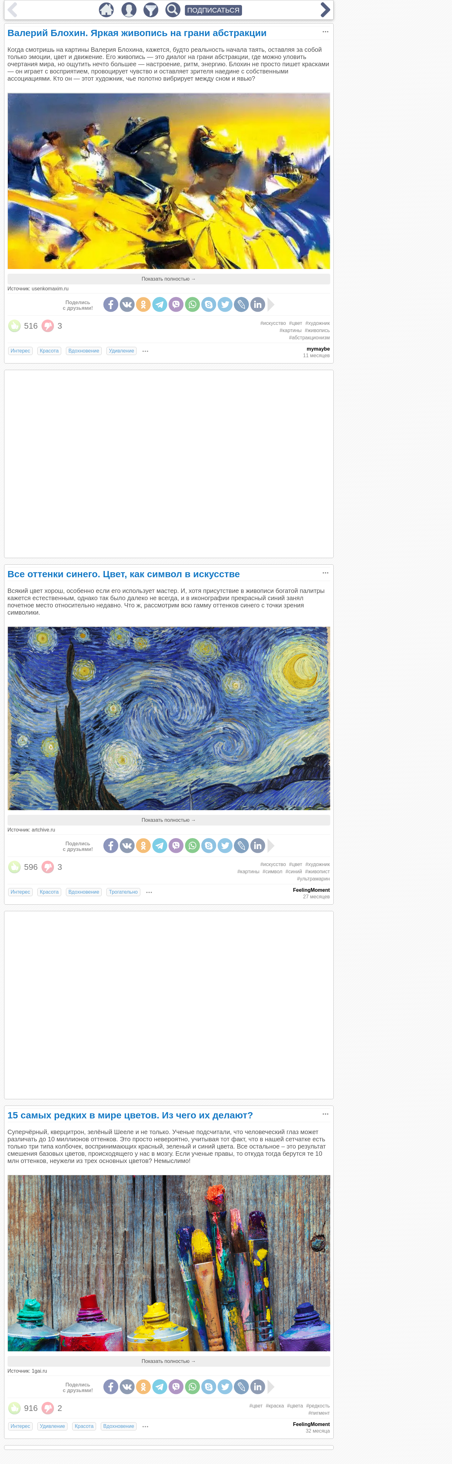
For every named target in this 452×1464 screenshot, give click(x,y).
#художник (317, 323)
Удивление (121, 350)
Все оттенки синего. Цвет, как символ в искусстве (124, 574)
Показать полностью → (169, 279)
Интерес (20, 350)
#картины (291, 330)
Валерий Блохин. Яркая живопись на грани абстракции (137, 33)
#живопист (317, 871)
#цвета (295, 1405)
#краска (275, 1405)
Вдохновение (83, 350)
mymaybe (318, 349)
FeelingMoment (311, 890)
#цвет (295, 323)
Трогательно (123, 892)
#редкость (318, 1405)
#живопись (317, 330)
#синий (294, 871)
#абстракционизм (309, 337)
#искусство (273, 323)
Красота (49, 350)
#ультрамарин (313, 878)
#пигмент (319, 1413)
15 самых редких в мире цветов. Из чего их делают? (130, 1115)
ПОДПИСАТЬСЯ (213, 10)
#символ (272, 871)
